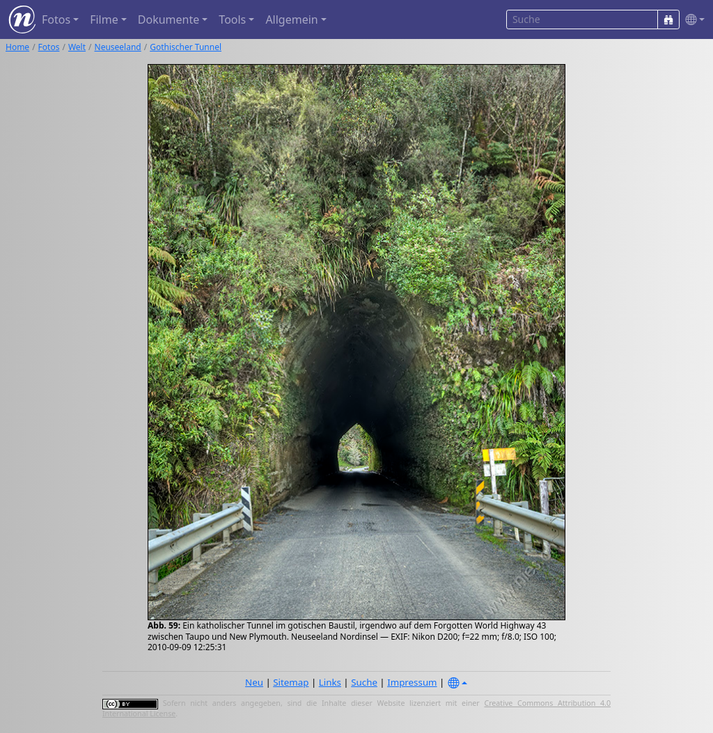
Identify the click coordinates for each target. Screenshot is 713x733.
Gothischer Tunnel (185, 47)
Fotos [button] (56, 19)
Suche (364, 682)
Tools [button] (232, 19)
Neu (254, 682)
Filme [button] (104, 19)
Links (330, 682)
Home (17, 47)
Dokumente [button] (168, 19)
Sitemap (290, 682)
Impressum (412, 682)
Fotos (49, 47)
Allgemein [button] (291, 19)
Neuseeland (118, 47)
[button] (692, 20)
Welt (77, 47)
